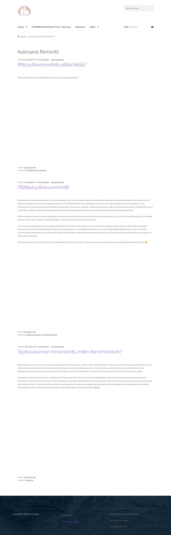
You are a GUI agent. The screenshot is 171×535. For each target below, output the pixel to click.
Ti (63, 521)
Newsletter (80, 27)
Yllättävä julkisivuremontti (43, 187)
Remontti (42, 170)
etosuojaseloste (71, 521)
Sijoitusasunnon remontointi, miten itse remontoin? (70, 351)
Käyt (64, 515)
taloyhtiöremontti (50, 335)
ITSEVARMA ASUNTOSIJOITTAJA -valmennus (51, 27)
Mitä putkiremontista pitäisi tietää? (52, 64)
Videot (92, 27)
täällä (96, 387)
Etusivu (21, 27)
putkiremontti (32, 170)
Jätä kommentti (57, 59)
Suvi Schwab (44, 59)
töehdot (70, 515)
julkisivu (30, 335)
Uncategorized (30, 167)
